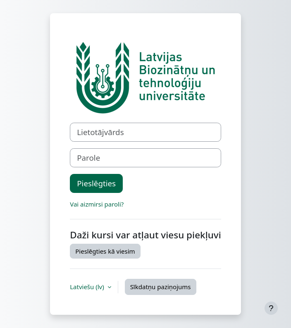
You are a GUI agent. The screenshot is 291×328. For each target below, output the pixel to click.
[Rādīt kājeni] (271, 308)
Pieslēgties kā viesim (105, 251)
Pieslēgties (96, 183)
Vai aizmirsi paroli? (97, 204)
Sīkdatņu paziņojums (160, 287)
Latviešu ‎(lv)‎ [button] (87, 287)
